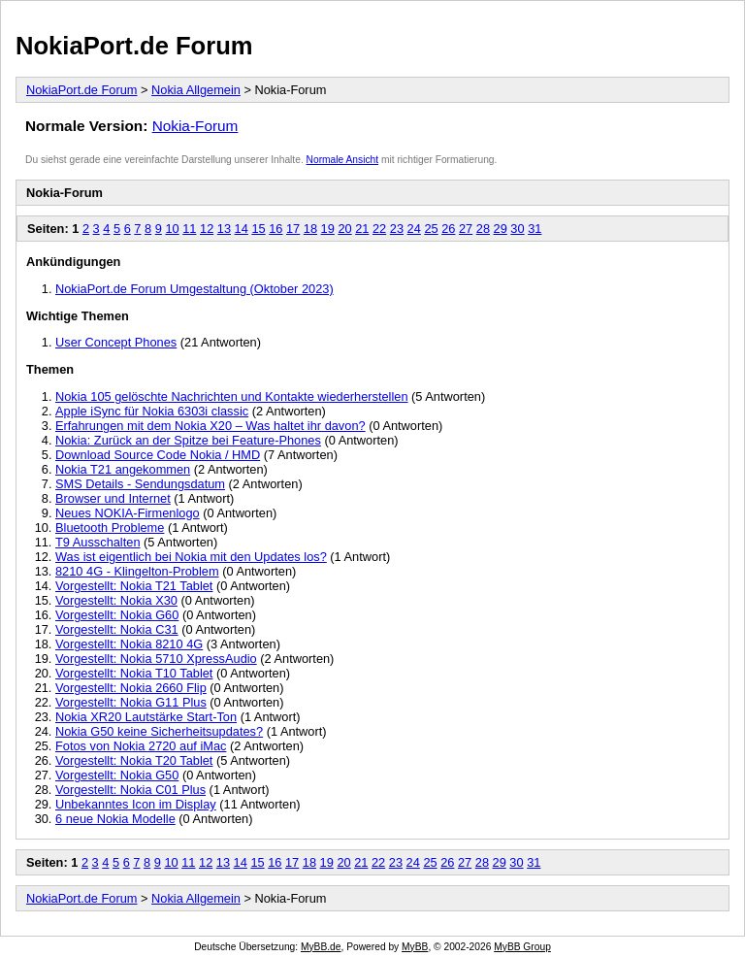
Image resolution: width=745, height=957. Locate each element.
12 (206, 228)
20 (344, 228)
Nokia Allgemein (196, 89)
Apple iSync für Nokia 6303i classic (151, 411)
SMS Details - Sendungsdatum (140, 484)
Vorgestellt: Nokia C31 (116, 629)
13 (224, 228)
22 (379, 228)
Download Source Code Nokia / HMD (157, 454)
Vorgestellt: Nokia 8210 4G (129, 644)
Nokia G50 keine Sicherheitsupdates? (159, 731)
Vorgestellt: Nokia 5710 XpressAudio (156, 658)
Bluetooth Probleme (109, 527)
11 (189, 228)
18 (310, 228)
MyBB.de (321, 946)
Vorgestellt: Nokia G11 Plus (131, 702)
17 (293, 228)
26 (448, 228)
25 (430, 228)
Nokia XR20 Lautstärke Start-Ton (146, 717)
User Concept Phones (116, 342)
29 (500, 228)
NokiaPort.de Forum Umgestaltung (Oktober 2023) (194, 288)
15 (258, 228)
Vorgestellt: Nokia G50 (116, 775)
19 (328, 228)
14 (241, 228)
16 (275, 228)
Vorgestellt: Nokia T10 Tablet (133, 673)
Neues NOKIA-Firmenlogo (127, 513)
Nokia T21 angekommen (122, 469)
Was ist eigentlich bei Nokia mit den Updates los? (191, 556)
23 (397, 228)
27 (465, 228)
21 (362, 228)
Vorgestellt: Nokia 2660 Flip (131, 687)
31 (534, 228)
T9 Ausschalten (98, 542)
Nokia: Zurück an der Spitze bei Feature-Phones (188, 440)
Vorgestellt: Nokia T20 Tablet (133, 760)
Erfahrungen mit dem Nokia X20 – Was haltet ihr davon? (210, 425)
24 (414, 228)
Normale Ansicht (343, 159)
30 (517, 228)
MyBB (415, 946)
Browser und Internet (113, 498)
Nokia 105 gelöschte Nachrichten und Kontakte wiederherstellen (231, 396)
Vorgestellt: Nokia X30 (116, 600)
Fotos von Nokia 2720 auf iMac (140, 746)
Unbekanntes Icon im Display (135, 804)
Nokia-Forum (195, 125)
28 (483, 228)
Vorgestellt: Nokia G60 (116, 615)
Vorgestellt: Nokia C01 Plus (130, 789)
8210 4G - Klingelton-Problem (137, 571)
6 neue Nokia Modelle (115, 818)
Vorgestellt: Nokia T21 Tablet (133, 585)
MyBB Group (522, 946)
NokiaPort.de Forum (134, 45)
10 (171, 228)
